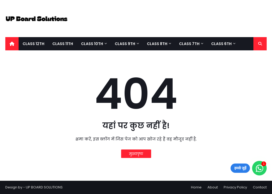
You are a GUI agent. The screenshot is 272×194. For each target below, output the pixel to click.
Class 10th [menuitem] (92, 43)
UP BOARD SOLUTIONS (44, 187)
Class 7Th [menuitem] (189, 43)
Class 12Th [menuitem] (33, 43)
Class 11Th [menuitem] (62, 43)
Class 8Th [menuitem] (157, 43)
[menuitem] (12, 43)
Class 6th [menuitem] (221, 43)
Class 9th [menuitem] (125, 43)
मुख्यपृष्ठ (136, 153)
